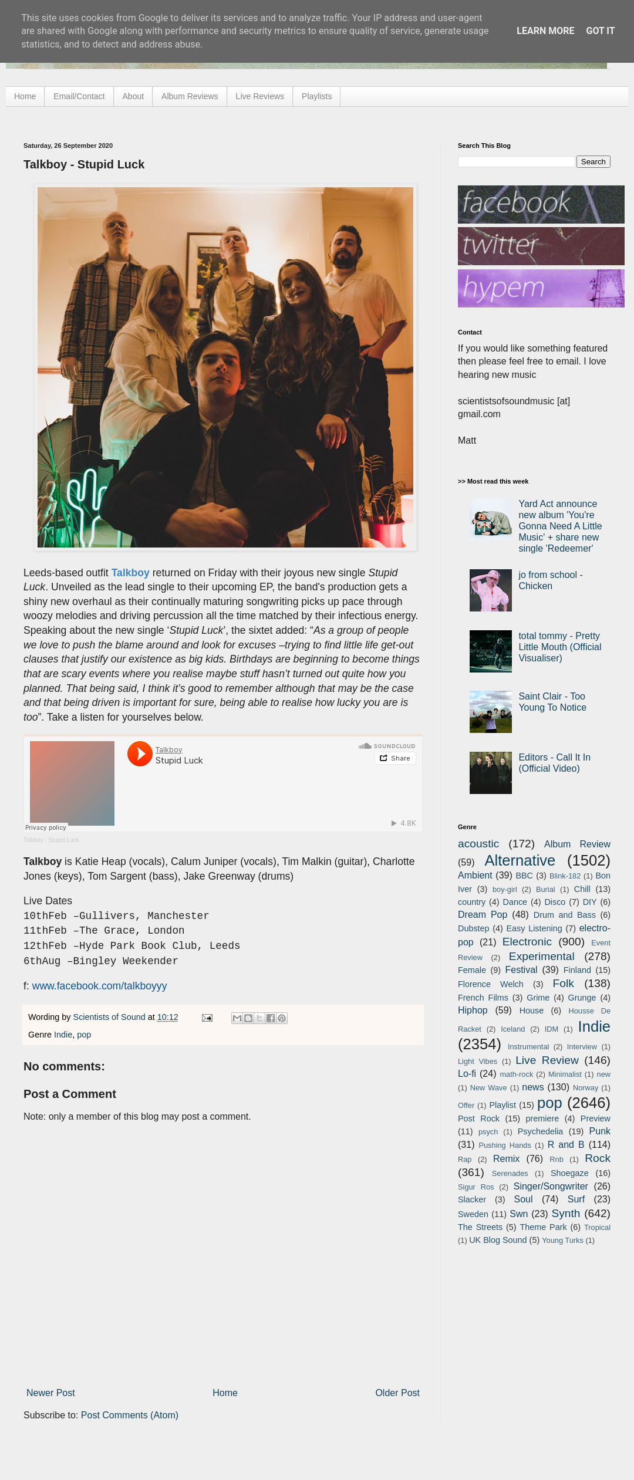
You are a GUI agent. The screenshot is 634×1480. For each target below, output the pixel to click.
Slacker (472, 1199)
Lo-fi (467, 1074)
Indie (63, 1034)
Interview (582, 1046)
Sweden (473, 1214)
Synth (565, 1213)
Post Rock (479, 1118)
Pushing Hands (504, 1145)
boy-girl (505, 889)
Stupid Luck (63, 840)
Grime (538, 997)
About (133, 96)
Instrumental (528, 1046)
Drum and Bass (565, 915)
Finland (577, 970)
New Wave (488, 1087)
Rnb (556, 1159)
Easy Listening (534, 928)
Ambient (475, 875)
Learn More (545, 30)
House (532, 1010)
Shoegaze (570, 1173)
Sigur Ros (476, 1186)
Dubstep (474, 928)
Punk (600, 1131)
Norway (585, 1087)
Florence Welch (491, 984)
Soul (523, 1199)
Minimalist (565, 1074)
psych (488, 1131)
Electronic (527, 941)
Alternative (519, 860)
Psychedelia (541, 1131)
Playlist (502, 1105)
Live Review (547, 1060)
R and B (566, 1145)
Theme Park (543, 1227)
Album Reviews (189, 96)
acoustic (478, 843)
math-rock (516, 1074)
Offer (466, 1105)
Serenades (510, 1173)
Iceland (513, 1029)
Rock (598, 1158)
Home (25, 96)
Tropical (597, 1227)
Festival (521, 970)
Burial (545, 889)
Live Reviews (260, 96)
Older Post (397, 1393)
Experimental (542, 956)
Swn (519, 1214)
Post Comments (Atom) (129, 1415)
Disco (554, 902)
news (533, 1087)
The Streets (480, 1227)
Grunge (582, 997)
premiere (542, 1118)
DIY (590, 902)
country (471, 902)
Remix (506, 1159)
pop (84, 1034)
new (604, 1074)
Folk (563, 983)
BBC (524, 875)
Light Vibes (477, 1061)
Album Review (577, 844)
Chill (582, 889)
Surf (576, 1199)
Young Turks (563, 1240)
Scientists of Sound (110, 1017)
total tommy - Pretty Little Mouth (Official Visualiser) (559, 647)
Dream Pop (482, 915)
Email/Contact (78, 96)
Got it (600, 30)
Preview (596, 1118)
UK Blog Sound (498, 1240)
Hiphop (473, 1010)
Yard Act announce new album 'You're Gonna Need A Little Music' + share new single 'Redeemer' (560, 526)
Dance (515, 902)
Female (472, 970)
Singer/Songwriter (551, 1186)
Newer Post (50, 1393)
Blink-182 (565, 875)
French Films (483, 997)
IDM (551, 1029)
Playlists (317, 96)
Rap (464, 1159)
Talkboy (33, 840)
